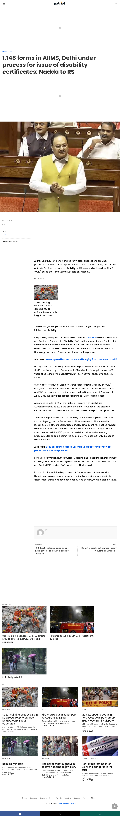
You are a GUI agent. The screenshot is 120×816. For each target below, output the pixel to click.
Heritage (45, 721)
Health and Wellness (90, 721)
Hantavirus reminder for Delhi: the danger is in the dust (99, 728)
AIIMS (4, 234)
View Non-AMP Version (68, 763)
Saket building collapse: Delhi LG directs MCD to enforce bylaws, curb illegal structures (45, 309)
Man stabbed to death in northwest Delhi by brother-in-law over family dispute (98, 681)
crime (84, 673)
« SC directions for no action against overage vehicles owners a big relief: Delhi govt (52, 554)
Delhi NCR (7, 51)
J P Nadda (91, 337)
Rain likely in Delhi (91, 634)
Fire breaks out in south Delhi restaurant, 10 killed (57, 636)
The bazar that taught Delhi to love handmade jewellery (60, 728)
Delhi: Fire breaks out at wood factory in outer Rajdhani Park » (99, 553)
